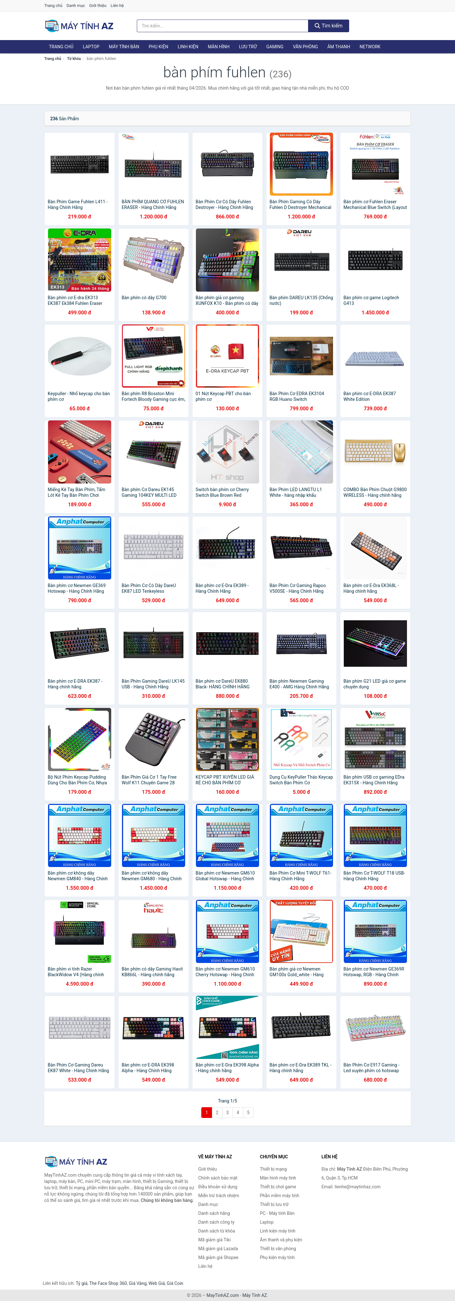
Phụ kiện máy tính (277, 1257)
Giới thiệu (97, 5)
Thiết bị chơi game (278, 1186)
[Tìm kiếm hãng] (223, 26)
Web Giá (157, 1283)
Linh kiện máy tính (277, 1230)
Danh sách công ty (216, 1222)
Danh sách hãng (214, 1213)
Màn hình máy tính (278, 1177)
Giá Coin (175, 1283)
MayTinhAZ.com (223, 1295)
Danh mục (76, 5)
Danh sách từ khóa (216, 1230)
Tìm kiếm (329, 26)
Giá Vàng (138, 1283)
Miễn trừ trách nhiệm (218, 1195)
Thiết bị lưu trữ (274, 1204)
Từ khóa (74, 58)
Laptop (91, 46)
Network (370, 46)
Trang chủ (53, 5)
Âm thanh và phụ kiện (281, 1239)
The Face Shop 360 (108, 1283)
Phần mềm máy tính (279, 1195)
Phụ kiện (158, 46)
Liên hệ (117, 5)
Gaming (274, 46)
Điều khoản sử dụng (218, 1186)
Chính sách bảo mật (218, 1177)
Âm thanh (338, 46)
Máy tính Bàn (124, 46)
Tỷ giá (82, 1283)
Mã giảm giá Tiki (214, 1239)
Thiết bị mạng (273, 1169)
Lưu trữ (248, 46)
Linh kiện (188, 46)
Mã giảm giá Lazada (218, 1248)
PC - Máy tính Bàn (277, 1213)
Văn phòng (305, 46)
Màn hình (219, 46)
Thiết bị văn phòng (278, 1248)
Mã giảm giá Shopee (218, 1257)
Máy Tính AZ (254, 1295)
